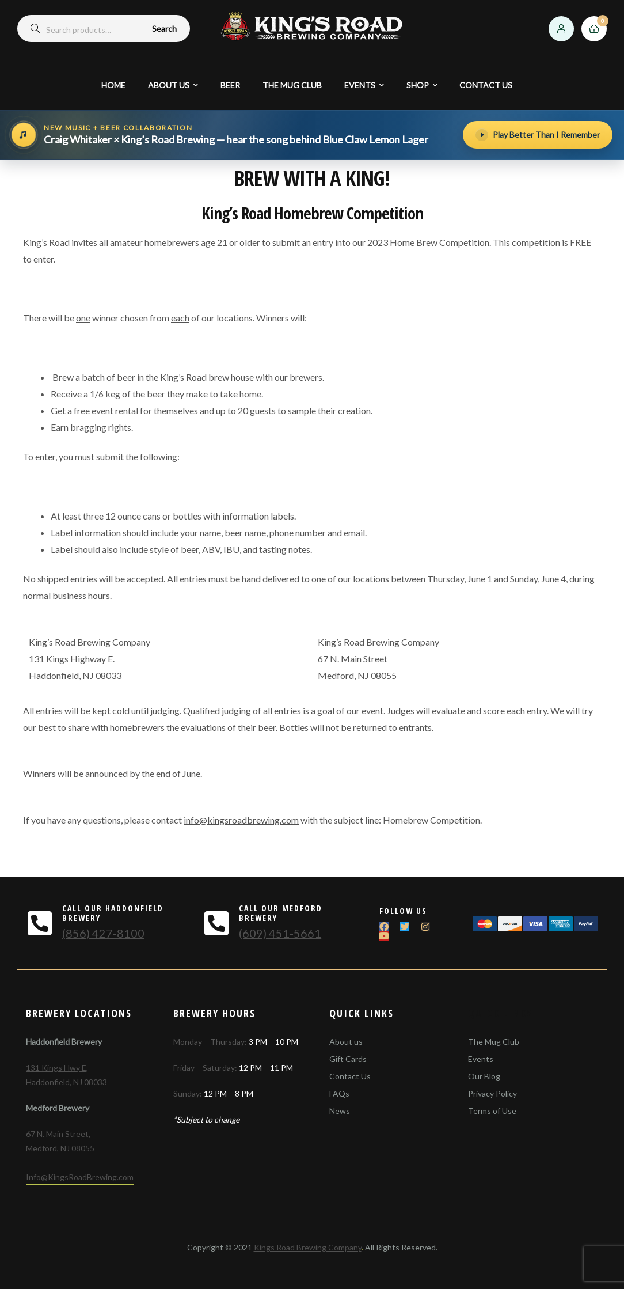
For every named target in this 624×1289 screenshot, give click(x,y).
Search (164, 28)
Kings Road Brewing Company (308, 1247)
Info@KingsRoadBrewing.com (80, 1177)
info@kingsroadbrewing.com (241, 819)
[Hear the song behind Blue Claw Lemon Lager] (232, 135)
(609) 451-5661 (280, 933)
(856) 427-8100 (103, 933)
